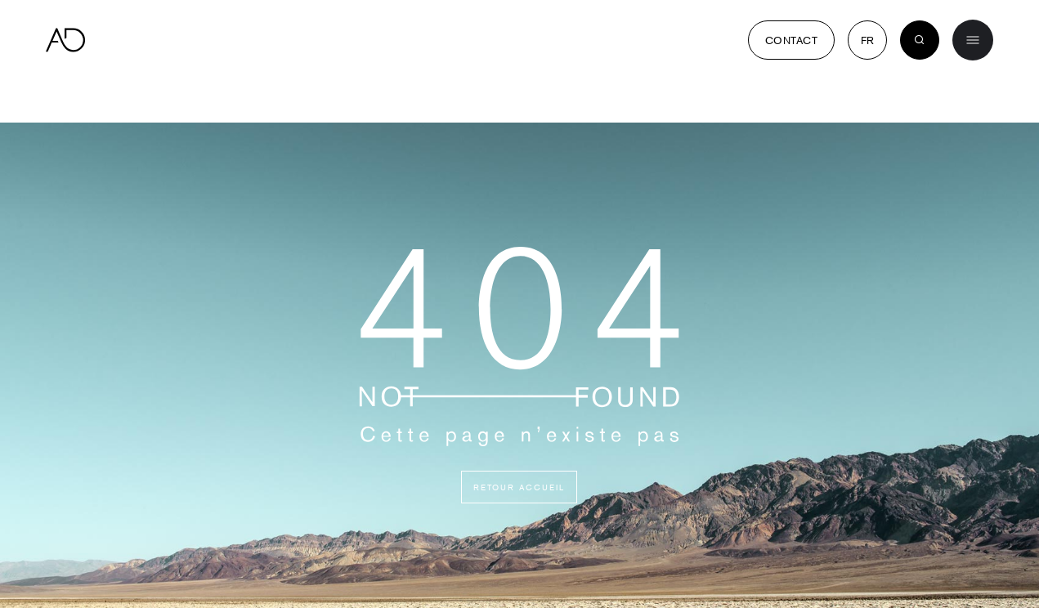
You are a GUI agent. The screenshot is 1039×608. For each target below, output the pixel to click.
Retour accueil (519, 486)
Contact (791, 40)
